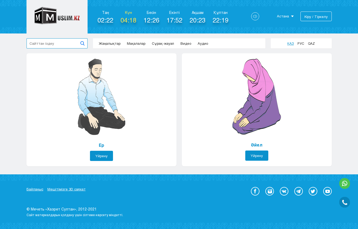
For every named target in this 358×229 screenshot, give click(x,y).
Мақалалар (136, 43)
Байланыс (35, 189)
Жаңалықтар (109, 43)
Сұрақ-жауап (163, 43)
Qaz (311, 43)
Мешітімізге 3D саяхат (66, 189)
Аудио (203, 43)
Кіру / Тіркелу (316, 16)
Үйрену (101, 156)
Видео (185, 43)
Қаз (290, 43)
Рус (300, 43)
